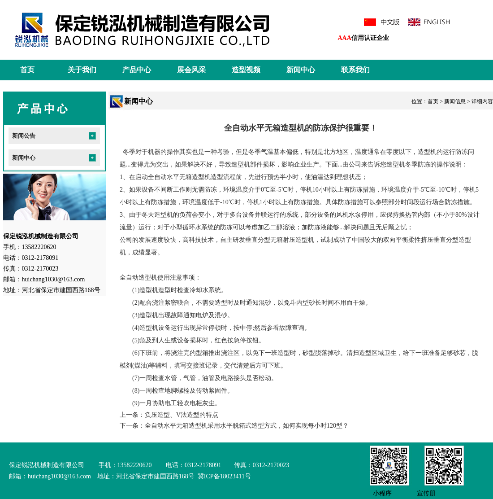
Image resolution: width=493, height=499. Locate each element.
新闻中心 (300, 70)
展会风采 (191, 70)
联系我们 (355, 70)
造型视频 (246, 70)
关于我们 (82, 70)
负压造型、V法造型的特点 (181, 414)
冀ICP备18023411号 (223, 476)
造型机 (427, 152)
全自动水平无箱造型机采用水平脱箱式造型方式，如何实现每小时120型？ (247, 425)
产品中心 (136, 70)
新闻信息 (455, 101)
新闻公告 (23, 135)
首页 (27, 70)
